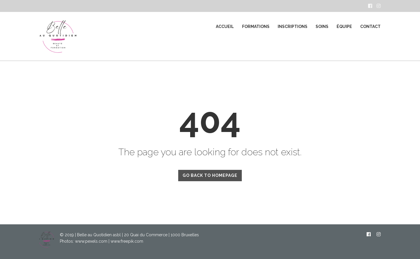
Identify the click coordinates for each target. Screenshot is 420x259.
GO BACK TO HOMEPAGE (210, 175)
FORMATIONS (256, 26)
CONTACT (370, 26)
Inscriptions (292, 26)
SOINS (322, 26)
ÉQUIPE (344, 26)
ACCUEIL (225, 26)
